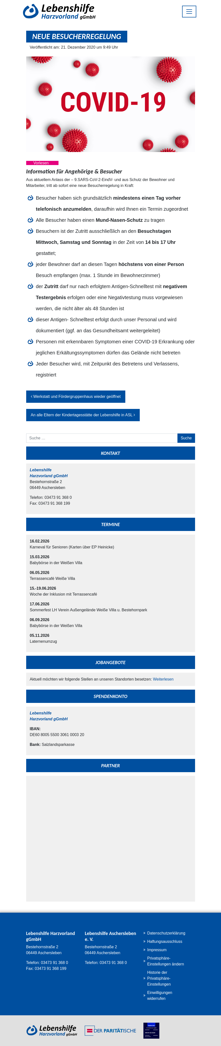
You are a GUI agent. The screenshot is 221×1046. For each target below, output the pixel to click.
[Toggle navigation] (189, 11)
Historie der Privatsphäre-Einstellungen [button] (159, 978)
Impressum (156, 950)
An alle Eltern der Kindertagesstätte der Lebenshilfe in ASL (83, 415)
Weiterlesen (163, 679)
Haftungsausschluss (164, 941)
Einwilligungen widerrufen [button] (159, 995)
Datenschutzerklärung (166, 933)
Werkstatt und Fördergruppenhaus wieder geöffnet (76, 396)
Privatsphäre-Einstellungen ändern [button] (165, 961)
